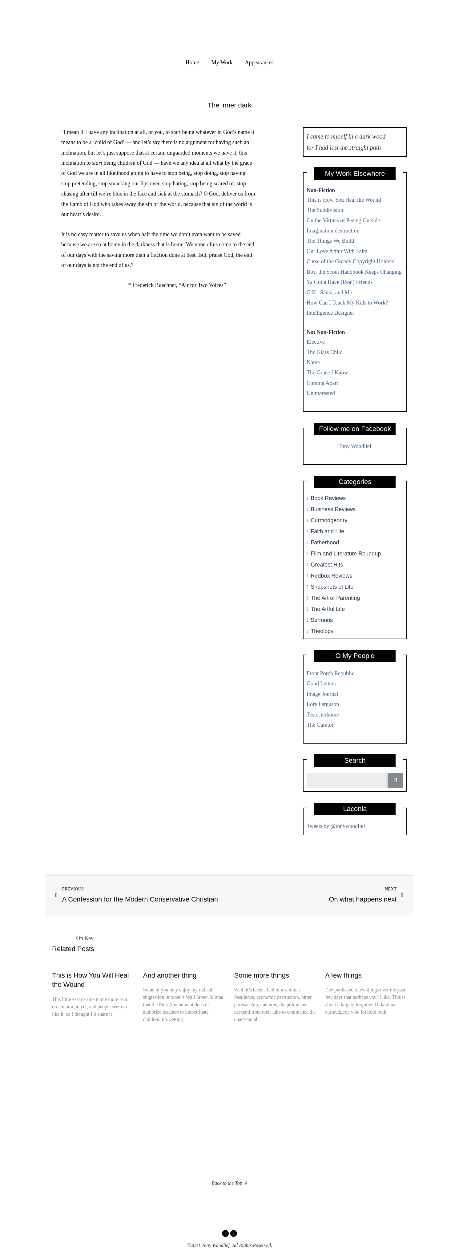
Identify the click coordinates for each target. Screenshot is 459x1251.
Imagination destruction (333, 231)
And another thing (170, 975)
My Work (222, 62)
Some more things (261, 975)
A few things (343, 975)
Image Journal (322, 694)
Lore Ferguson (323, 704)
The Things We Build (330, 241)
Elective (316, 342)
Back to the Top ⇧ (229, 1183)
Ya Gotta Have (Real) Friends (339, 282)
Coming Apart (322, 383)
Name (313, 362)
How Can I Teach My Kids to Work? (347, 303)
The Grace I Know (327, 372)
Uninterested (321, 393)
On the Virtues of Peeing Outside (343, 220)
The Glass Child (325, 352)
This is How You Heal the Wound (344, 200)
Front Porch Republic (330, 673)
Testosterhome (323, 715)
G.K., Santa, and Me (329, 292)
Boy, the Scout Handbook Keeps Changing (354, 272)
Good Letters (321, 683)
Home (192, 62)
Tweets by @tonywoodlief (336, 826)
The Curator (320, 725)
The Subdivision (325, 210)
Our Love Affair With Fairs (337, 251)
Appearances (259, 62)
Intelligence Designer (330, 313)
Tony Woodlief (354, 446)
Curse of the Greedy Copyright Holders (350, 261)
